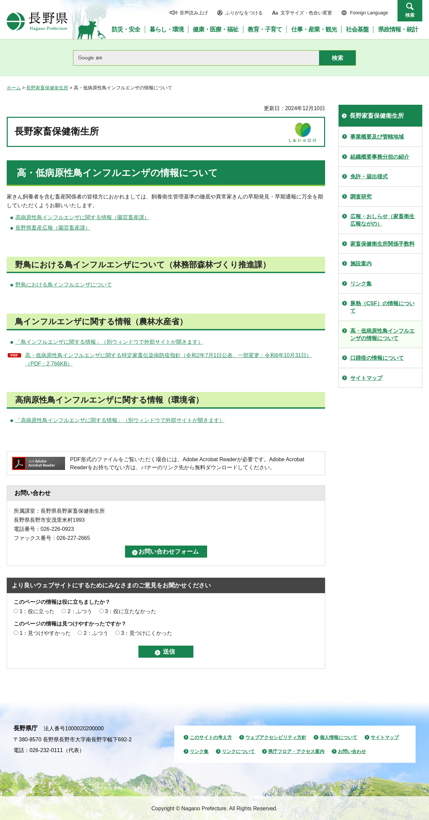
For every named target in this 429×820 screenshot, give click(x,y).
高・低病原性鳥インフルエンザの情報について (382, 334)
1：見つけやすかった (45, 633)
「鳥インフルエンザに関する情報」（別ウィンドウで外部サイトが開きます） (109, 342)
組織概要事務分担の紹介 (379, 157)
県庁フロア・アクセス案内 (296, 751)
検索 (410, 15)
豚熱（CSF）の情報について (382, 307)
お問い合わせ (352, 751)
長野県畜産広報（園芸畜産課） (52, 228)
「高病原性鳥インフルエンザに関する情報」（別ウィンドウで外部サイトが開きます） (120, 420)
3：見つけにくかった (146, 633)
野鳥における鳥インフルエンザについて (63, 285)
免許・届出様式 (369, 176)
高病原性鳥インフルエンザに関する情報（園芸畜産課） (82, 217)
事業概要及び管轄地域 (377, 137)
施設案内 (361, 263)
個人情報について (338, 737)
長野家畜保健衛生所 (47, 87)
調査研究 (361, 196)
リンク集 (361, 283)
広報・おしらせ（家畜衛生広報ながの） (382, 220)
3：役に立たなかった (130, 611)
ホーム (14, 87)
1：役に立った (37, 611)
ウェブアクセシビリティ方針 (275, 737)
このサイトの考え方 (211, 737)
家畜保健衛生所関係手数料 (382, 244)
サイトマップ (366, 378)
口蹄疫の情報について (377, 358)
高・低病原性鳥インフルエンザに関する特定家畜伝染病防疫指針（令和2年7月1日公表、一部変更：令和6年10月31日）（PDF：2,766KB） (168, 359)
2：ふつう (80, 611)
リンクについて (238, 751)
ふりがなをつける (244, 12)
